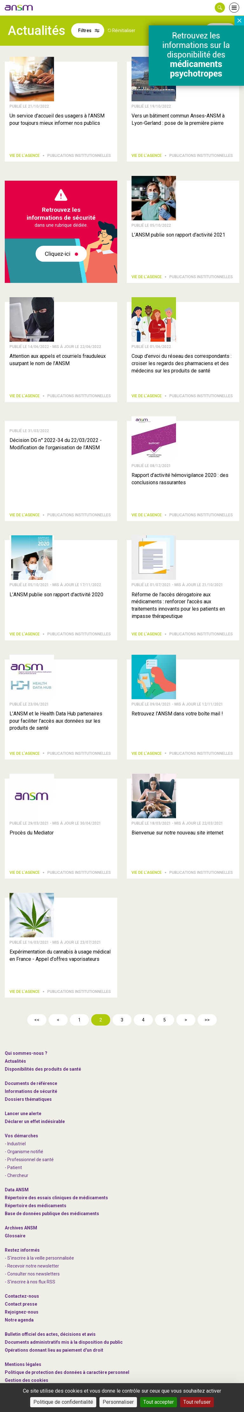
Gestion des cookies (26, 1380)
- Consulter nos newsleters (32, 1273)
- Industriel (15, 1143)
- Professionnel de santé (29, 1159)
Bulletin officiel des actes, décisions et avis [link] (50, 1334)
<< (36, 1019)
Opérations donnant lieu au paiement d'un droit (54, 1350)
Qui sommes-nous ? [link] (26, 1053)
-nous (21, 1312)
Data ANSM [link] (17, 1189)
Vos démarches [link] (21, 1135)
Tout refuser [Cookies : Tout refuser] (197, 1402)
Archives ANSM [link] (21, 1227)
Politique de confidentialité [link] (63, 1402)
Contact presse (21, 1304)
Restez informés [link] (22, 1250)
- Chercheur (16, 1175)
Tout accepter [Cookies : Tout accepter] (158, 1402)
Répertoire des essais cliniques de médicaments (56, 1197)
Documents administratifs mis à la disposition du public (64, 1342)
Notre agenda (19, 1319)
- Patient (13, 1167)
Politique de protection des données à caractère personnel (67, 1372)
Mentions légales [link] (23, 1364)
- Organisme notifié (24, 1151)
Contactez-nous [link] (22, 1296)
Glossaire (15, 1235)
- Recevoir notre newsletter (32, 1265)
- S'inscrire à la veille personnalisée (39, 1258)
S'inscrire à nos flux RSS (31, 1281)
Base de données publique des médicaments (52, 1213)
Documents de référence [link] (31, 1083)
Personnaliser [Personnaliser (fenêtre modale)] (118, 1402)
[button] (220, 8)
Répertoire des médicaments (35, 1205)
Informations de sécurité (31, 1091)
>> (207, 1019)
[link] (19, 7)
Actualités (15, 1061)
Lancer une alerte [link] (23, 1113)
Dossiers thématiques (28, 1099)
